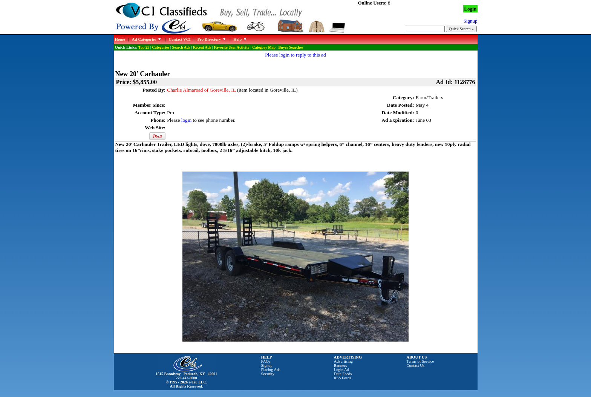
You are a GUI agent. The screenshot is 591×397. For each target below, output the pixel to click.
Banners (340, 365)
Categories (161, 47)
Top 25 (143, 47)
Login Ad (341, 370)
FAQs (266, 361)
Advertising (343, 361)
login (186, 120)
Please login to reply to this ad (295, 55)
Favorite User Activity (232, 47)
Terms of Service (420, 361)
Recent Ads (202, 47)
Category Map (264, 47)
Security (268, 374)
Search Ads (181, 47)
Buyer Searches (291, 47)
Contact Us (416, 365)
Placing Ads (270, 370)
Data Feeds (343, 374)
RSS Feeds (343, 378)
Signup (267, 365)
